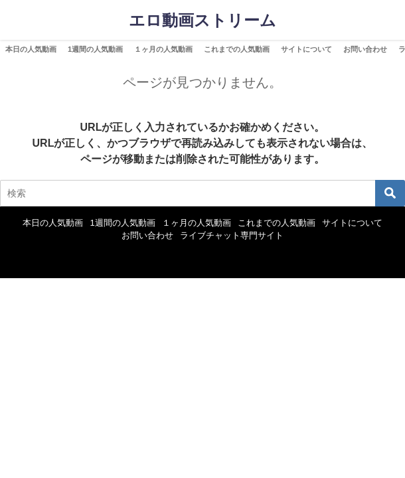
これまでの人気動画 (237, 49)
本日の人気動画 (30, 49)
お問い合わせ (365, 49)
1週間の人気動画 (95, 49)
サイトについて (306, 49)
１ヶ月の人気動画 (163, 49)
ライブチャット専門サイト (232, 235)
